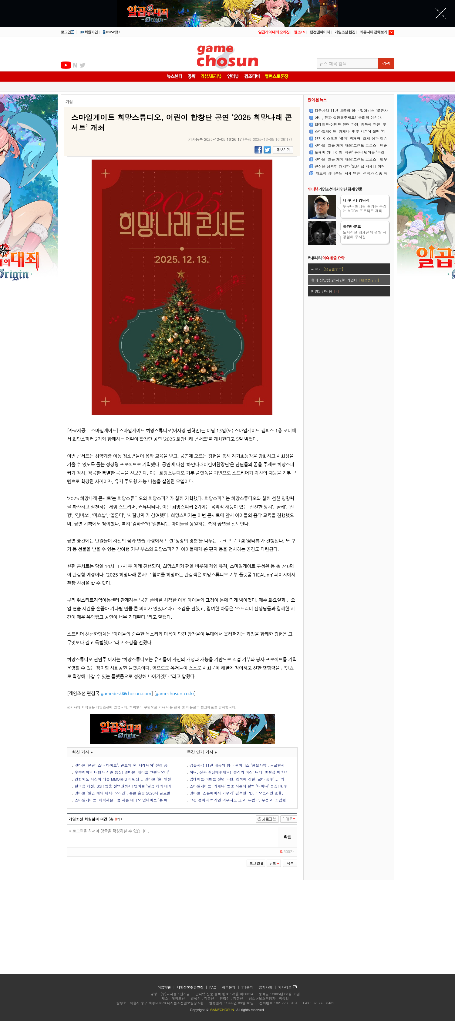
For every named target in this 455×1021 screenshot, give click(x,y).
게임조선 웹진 (345, 32)
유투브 (66, 65)
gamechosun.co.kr (175, 693)
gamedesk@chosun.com (126, 693)
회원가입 (88, 32)
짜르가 (327, 268)
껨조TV (299, 32)
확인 (288, 837)
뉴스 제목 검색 (333, 63)
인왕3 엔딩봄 (325, 291)
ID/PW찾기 (112, 32)
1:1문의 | (249, 987)
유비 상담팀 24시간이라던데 (345, 280)
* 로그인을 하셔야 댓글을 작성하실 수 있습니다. (172, 837)
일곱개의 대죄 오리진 (273, 32)
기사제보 (287, 987)
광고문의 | (230, 987)
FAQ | (215, 987)
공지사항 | (268, 987)
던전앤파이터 (320, 32)
